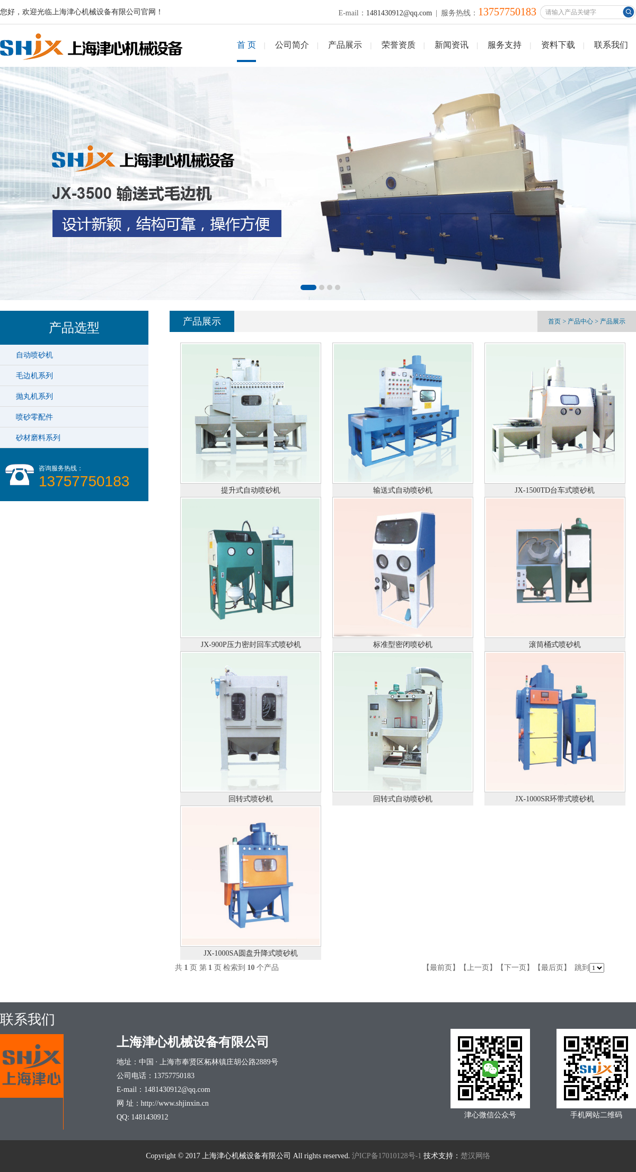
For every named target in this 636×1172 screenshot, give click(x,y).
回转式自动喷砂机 (402, 799)
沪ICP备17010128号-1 (386, 1156)
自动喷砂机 (34, 355)
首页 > (557, 321)
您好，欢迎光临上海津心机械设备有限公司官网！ (81, 12)
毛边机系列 (34, 375)
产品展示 (345, 44)
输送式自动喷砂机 (402, 490)
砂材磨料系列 (38, 437)
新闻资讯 (452, 44)
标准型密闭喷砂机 (402, 645)
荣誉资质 (399, 44)
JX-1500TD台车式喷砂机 (555, 490)
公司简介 (292, 44)
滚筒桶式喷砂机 (555, 645)
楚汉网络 (475, 1156)
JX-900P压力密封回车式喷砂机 (251, 645)
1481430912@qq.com (399, 13)
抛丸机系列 (34, 396)
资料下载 (558, 44)
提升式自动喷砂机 (250, 490)
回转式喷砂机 (250, 799)
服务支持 (505, 44)
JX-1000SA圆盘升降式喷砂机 (251, 953)
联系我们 (611, 44)
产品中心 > (583, 321)
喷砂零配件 (34, 417)
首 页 (246, 44)
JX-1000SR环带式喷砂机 (554, 799)
